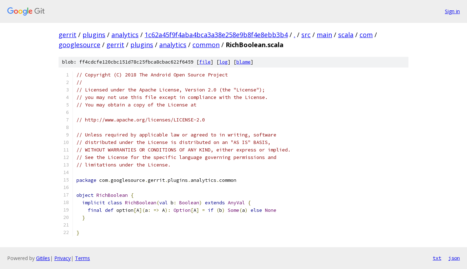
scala (345, 34)
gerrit (67, 34)
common (206, 44)
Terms (82, 258)
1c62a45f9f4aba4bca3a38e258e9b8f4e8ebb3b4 (216, 34)
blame (243, 62)
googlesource (79, 44)
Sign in (452, 11)
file (205, 62)
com (366, 34)
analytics (125, 34)
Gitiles (43, 258)
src (306, 34)
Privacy (62, 258)
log (223, 62)
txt (437, 258)
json (454, 258)
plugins (93, 34)
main (324, 34)
